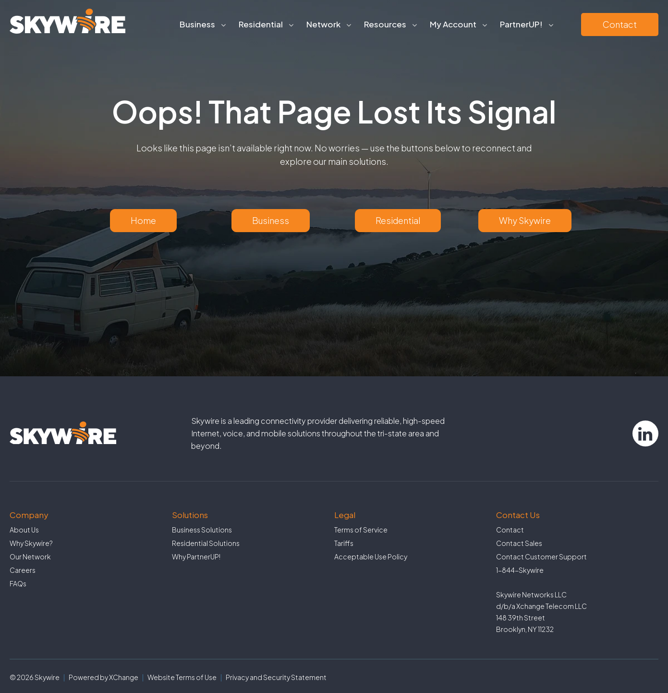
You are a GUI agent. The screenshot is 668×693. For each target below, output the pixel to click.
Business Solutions (202, 529)
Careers (23, 570)
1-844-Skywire (520, 570)
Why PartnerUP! (196, 556)
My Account (453, 24)
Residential (261, 24)
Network (323, 24)
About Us (24, 529)
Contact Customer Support (541, 556)
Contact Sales (519, 543)
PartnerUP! (521, 24)
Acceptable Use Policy (370, 556)
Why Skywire (525, 220)
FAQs (18, 583)
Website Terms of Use (182, 677)
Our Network (30, 556)
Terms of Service (361, 529)
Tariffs (343, 543)
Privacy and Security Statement (276, 677)
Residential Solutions (206, 543)
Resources (385, 24)
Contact (620, 24)
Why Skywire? (31, 543)
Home (143, 220)
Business (197, 24)
